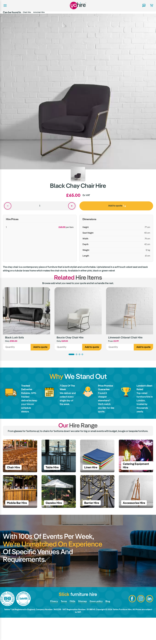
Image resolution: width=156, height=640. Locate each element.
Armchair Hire (39, 12)
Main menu (5, 5)
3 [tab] (79, 354)
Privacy (53, 623)
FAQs (72, 623)
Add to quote (40, 347)
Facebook (132, 620)
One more (71, 206)
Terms (63, 623)
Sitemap (82, 623)
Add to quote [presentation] (117, 205)
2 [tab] (76, 354)
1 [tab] (71, 354)
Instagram (140, 620)
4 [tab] (82, 354)
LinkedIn (149, 620)
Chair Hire (27, 12)
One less (7, 206)
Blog (109, 623)
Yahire (78, 5)
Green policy (97, 623)
